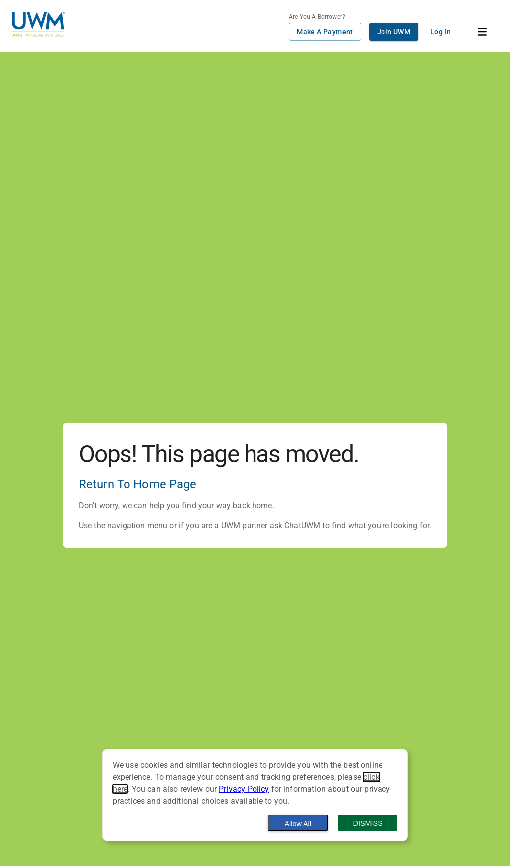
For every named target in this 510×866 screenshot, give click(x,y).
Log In (440, 32)
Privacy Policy (244, 789)
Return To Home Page (138, 484)
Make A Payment (325, 32)
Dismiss (367, 823)
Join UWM (393, 32)
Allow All (297, 824)
